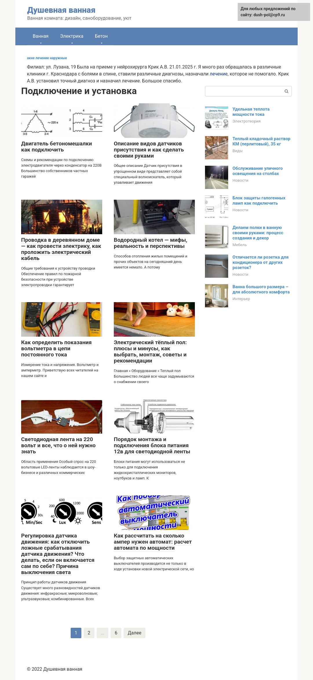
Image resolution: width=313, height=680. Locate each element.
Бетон (101, 36)
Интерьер (241, 298)
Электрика (71, 36)
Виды (238, 150)
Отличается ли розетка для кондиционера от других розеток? (261, 262)
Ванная (41, 36)
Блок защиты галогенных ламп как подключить (259, 200)
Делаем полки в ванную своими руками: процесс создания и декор (258, 233)
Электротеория (247, 121)
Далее (134, 633)
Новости (240, 180)
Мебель (240, 244)
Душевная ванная (61, 10)
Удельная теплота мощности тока (251, 112)
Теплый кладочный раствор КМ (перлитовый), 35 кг (261, 141)
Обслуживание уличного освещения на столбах (258, 171)
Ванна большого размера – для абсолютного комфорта (261, 289)
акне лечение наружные (47, 58)
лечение (219, 74)
